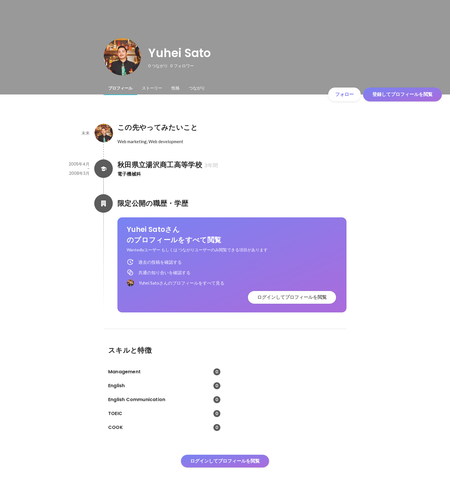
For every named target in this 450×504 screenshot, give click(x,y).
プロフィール (120, 88)
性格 (175, 88)
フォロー (344, 94)
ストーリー (152, 88)
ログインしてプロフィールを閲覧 (292, 297)
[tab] (120, 88)
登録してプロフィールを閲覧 (402, 94)
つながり (197, 88)
